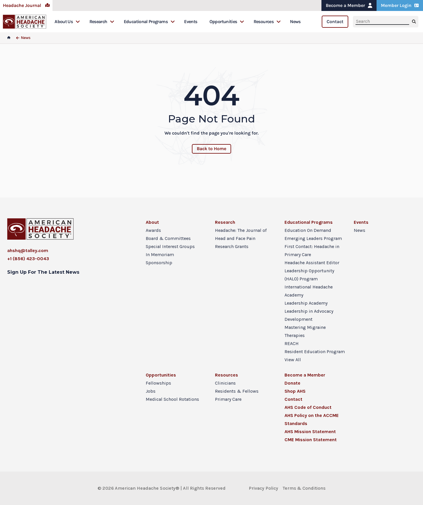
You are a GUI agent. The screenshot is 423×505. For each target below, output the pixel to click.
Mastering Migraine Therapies (305, 331)
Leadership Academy (306, 303)
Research (102, 21)
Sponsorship (159, 262)
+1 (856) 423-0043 (28, 258)
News (295, 21)
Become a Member (349, 5)
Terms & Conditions (304, 488)
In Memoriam (160, 254)
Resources (267, 21)
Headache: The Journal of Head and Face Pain (241, 234)
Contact (335, 21)
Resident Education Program (315, 351)
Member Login (400, 5)
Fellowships (158, 383)
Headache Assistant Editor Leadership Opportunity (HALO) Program (312, 271)
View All (293, 359)
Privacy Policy (263, 488)
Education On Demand (308, 230)
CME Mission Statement (311, 439)
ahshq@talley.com (27, 250)
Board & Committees (168, 238)
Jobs (151, 391)
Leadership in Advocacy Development (309, 315)
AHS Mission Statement (310, 431)
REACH (292, 343)
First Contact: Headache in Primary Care (312, 250)
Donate (292, 383)
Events (190, 21)
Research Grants (231, 246)
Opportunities (226, 21)
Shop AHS (295, 391)
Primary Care (228, 399)
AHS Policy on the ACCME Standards (312, 419)
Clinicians (225, 383)
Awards (153, 230)
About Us (67, 21)
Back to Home (211, 148)
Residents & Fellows (237, 391)
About (152, 222)
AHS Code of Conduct (308, 407)
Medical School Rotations (172, 399)
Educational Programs (149, 21)
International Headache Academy (309, 291)
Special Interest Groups (170, 246)
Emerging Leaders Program (313, 238)
